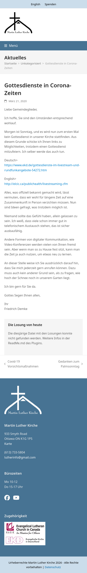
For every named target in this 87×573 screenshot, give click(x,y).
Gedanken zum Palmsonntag (65, 364)
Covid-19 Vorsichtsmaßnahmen (21, 364)
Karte (8, 444)
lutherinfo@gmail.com (20, 457)
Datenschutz (53, 567)
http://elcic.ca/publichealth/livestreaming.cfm (36, 184)
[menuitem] (35, 4)
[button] (11, 45)
